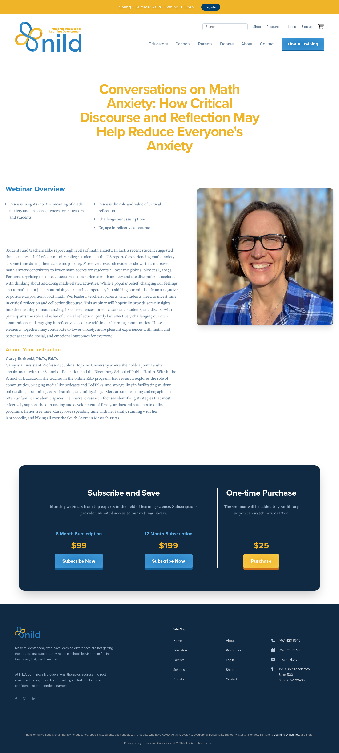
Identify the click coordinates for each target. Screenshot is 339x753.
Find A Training (303, 44)
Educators (158, 44)
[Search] (225, 26)
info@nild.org (288, 659)
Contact (267, 44)
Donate (227, 44)
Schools (182, 44)
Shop (257, 26)
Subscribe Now (78, 561)
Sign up (307, 26)
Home (177, 640)
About (246, 44)
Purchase (261, 561)
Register (211, 7)
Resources (274, 26)
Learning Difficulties (286, 735)
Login (292, 26)
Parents (205, 44)
